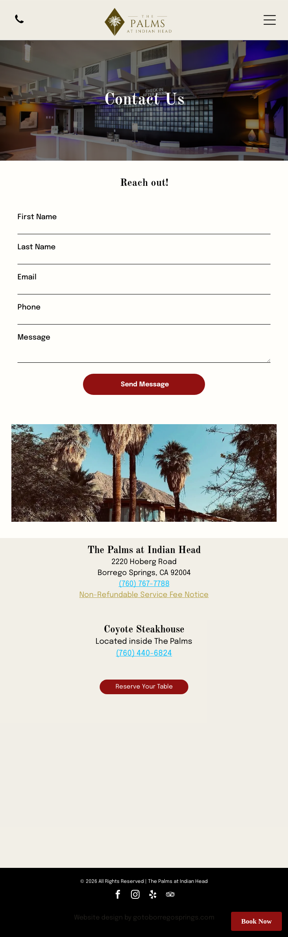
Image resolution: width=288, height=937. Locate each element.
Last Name (36, 247)
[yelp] (152, 895)
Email (27, 277)
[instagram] (135, 895)
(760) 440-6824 (144, 653)
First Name (37, 217)
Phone (29, 307)
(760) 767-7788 (144, 584)
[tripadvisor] (170, 895)
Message (33, 337)
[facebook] (117, 895)
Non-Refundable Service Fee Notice (144, 595)
